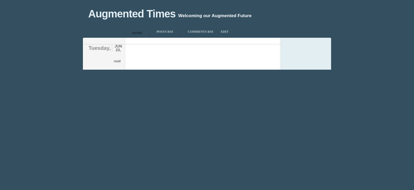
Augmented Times (132, 14)
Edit (224, 32)
